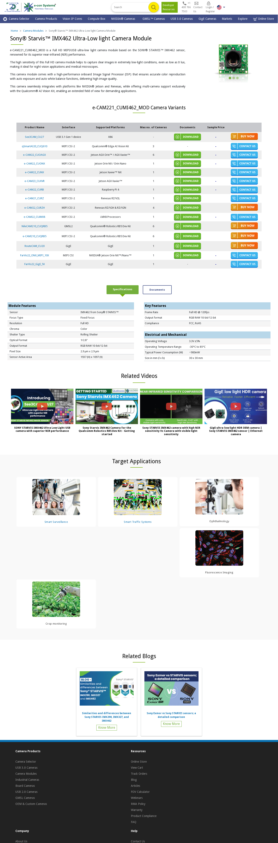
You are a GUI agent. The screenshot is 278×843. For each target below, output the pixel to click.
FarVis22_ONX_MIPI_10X (34, 255)
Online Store (263, 19)
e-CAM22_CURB (34, 189)
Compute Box (96, 18)
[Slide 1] (230, 78)
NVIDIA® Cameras (124, 18)
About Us (21, 841)
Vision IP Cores (72, 18)
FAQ (133, 822)
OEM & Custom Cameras (31, 804)
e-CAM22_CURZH (34, 207)
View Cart (137, 767)
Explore (242, 18)
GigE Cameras (207, 18)
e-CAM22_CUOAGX (34, 154)
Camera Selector (16, 19)
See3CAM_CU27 (34, 136)
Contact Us (138, 841)
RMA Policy (138, 804)
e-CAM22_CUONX (34, 163)
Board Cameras (25, 785)
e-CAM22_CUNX (34, 172)
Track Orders (139, 773)
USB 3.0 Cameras (182, 18)
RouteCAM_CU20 (35, 246)
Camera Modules (33, 30)
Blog (134, 779)
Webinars (137, 797)
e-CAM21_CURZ (34, 198)
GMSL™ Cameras (154, 18)
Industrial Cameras (27, 779)
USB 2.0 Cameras (26, 791)
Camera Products (46, 18)
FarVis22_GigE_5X (34, 264)
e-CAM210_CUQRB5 (34, 236)
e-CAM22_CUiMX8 (34, 216)
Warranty (137, 810)
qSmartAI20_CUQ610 (34, 146)
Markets (227, 18)
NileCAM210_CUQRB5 (34, 226)
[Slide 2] (233, 78)
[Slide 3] (237, 78)
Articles (135, 785)
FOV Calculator (140, 791)
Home (14, 30)
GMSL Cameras (25, 797)
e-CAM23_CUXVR (35, 181)
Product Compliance (143, 816)
